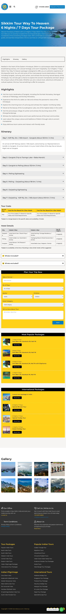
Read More (37, 529)
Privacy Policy (5, 526)
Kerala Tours (38, 564)
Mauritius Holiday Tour (41, 584)
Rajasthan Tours (39, 550)
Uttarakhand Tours (40, 553)
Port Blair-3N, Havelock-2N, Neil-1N (24, 353)
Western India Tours (7, 556)
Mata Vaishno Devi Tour (8, 584)
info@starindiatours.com (42, 517)
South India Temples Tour (9, 595)
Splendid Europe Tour (41, 595)
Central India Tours (7, 559)
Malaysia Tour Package (41, 587)
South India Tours (6, 553)
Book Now (17, 345)
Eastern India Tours (7, 562)
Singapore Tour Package (41, 578)
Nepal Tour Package (40, 592)
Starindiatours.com (18, 609)
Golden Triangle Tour (40, 548)
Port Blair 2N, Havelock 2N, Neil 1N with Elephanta (29, 364)
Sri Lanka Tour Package (41, 589)
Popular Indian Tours (7, 548)
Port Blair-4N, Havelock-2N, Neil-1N (24, 342)
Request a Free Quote (56, 6)
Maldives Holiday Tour (41, 576)
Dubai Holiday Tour (19, 429)
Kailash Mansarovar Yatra (8, 581)
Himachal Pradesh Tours (41, 556)
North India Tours (6, 550)
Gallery (31, 59)
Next (58, 323)
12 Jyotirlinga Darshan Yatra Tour (11, 592)
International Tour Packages (10, 567)
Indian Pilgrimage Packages (10, 564)
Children (36, 293)
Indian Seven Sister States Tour (43, 559)
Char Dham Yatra (6, 576)
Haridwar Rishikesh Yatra (8, 589)
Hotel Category (8, 301)
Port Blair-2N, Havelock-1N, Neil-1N (24, 375)
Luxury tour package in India (22, 394)
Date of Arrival (7, 277)
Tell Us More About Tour (11, 309)
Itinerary (20, 59)
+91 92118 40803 (39, 7)
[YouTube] (63, 609)
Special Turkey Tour (19, 418)
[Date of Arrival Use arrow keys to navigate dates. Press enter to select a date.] (33, 281)
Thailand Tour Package (41, 581)
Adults (5, 293)
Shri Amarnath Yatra (7, 587)
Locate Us (4, 515)
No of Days (6, 285)
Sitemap (28, 609)
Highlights (8, 59)
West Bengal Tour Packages (43, 567)
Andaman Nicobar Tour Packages (44, 562)
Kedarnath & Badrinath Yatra (10, 578)
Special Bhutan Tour (19, 407)
